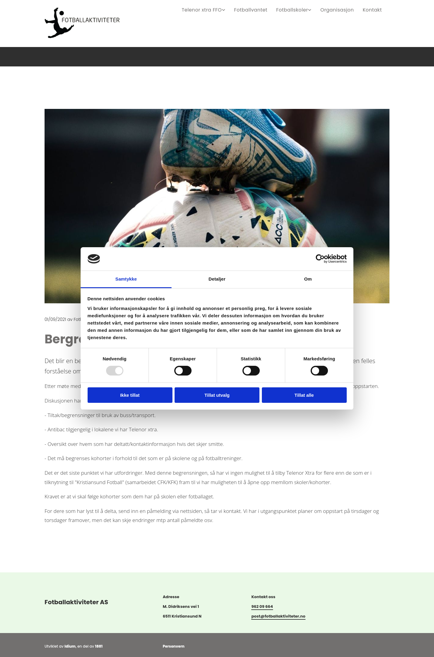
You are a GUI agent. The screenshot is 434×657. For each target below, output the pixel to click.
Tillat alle (304, 395)
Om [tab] (308, 278)
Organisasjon (340, 9)
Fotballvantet (259, 9)
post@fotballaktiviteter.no (278, 618)
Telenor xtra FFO (214, 9)
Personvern (174, 647)
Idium (70, 647)
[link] (219, 9)
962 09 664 (262, 608)
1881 (99, 647)
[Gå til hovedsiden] (87, 44)
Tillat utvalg (216, 395)
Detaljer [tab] (217, 278)
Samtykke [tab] (126, 278)
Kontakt (373, 9)
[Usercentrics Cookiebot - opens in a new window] (320, 258)
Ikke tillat (129, 395)
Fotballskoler (298, 9)
